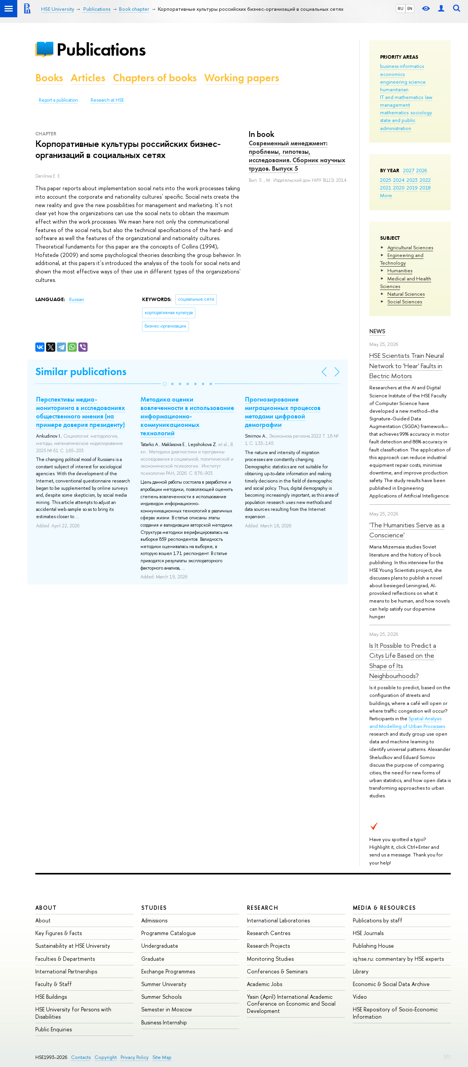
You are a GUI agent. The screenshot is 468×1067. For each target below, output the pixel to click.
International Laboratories (278, 920)
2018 (425, 187)
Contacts (81, 1057)
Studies (154, 907)
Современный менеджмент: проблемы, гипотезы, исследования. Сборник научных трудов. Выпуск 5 (297, 156)
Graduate (152, 958)
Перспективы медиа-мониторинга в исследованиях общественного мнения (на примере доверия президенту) (80, 412)
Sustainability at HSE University (72, 945)
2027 (408, 170)
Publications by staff (377, 920)
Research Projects (268, 945)
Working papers (241, 77)
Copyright (105, 1057)
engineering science (403, 81)
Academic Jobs (264, 984)
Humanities (399, 270)
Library (361, 971)
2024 (399, 179)
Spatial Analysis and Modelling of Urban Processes (407, 722)
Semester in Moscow (166, 1009)
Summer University (164, 984)
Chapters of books (155, 77)
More (386, 195)
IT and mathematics (401, 97)
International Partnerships (66, 971)
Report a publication (58, 100)
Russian (76, 299)
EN (409, 8)
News (377, 331)
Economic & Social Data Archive (391, 984)
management (395, 104)
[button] (165, 384)
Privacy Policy (135, 1057)
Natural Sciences (406, 293)
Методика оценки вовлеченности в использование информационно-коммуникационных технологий (187, 416)
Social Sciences (404, 301)
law (428, 97)
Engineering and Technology (401, 259)
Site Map (162, 1057)
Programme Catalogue (168, 933)
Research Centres (268, 933)
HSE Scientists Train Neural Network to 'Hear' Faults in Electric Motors (406, 365)
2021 (385, 187)
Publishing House (373, 945)
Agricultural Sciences (410, 247)
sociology (421, 112)
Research (262, 907)
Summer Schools (161, 996)
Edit (447, 1056)
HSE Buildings (51, 996)
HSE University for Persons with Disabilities (73, 1013)
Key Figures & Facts (58, 933)
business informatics (402, 66)
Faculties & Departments (65, 958)
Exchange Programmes (168, 971)
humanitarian (394, 89)
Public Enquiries (53, 1029)
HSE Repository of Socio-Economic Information (395, 1013)
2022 (425, 179)
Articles (88, 77)
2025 (385, 179)
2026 (421, 170)
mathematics (394, 112)
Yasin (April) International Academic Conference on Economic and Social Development (291, 1003)
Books (49, 77)
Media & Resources (384, 907)
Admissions (154, 920)
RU (401, 8)
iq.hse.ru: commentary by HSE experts (398, 958)
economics (392, 74)
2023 (412, 179)
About (46, 907)
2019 (412, 187)
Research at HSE (107, 100)
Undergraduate (159, 945)
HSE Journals (368, 933)
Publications (101, 49)
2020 (399, 187)
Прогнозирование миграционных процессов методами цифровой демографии (283, 412)
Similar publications (80, 371)
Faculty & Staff (53, 984)
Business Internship (164, 1022)
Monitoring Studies (270, 958)
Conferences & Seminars (277, 971)
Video (360, 996)
